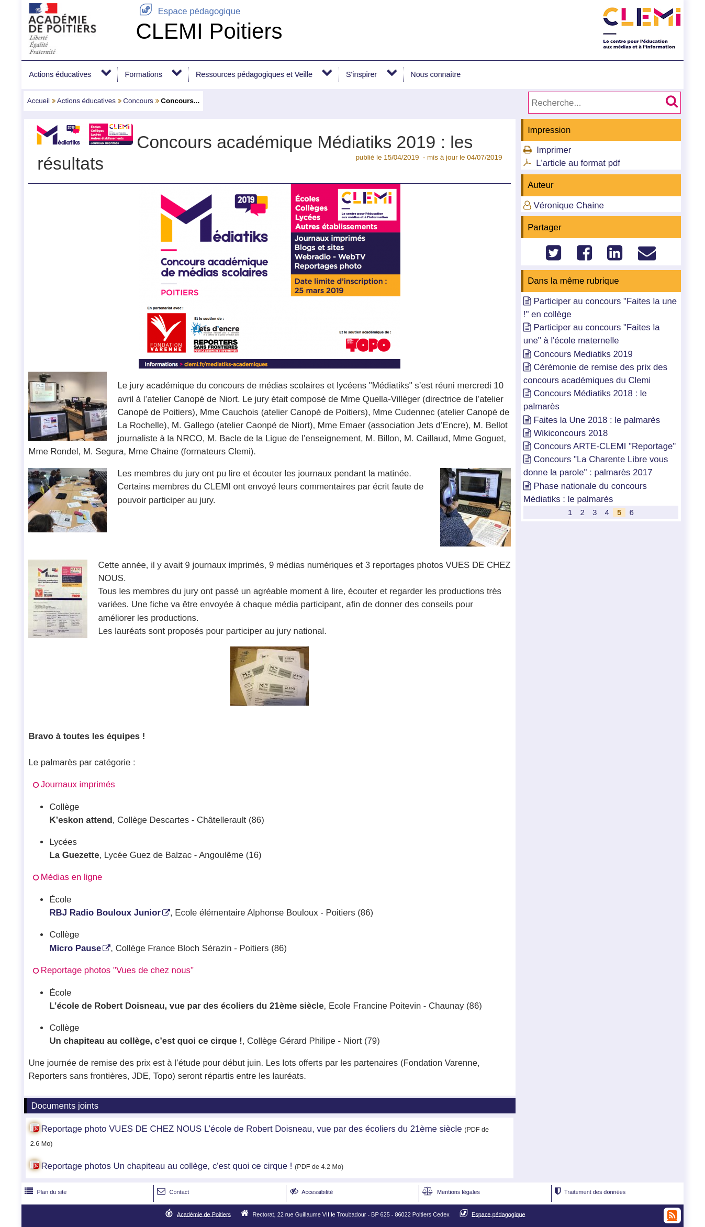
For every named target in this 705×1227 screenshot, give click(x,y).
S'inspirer (361, 74)
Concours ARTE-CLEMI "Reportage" (604, 446)
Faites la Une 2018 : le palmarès (596, 420)
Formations (143, 74)
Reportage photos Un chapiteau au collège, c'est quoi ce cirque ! (166, 1166)
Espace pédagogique (188, 11)
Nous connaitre (435, 74)
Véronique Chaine (568, 205)
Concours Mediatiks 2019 (582, 354)
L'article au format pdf (578, 163)
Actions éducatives (60, 74)
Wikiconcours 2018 (570, 433)
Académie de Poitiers (204, 1214)
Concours (138, 101)
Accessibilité (310, 1192)
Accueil (38, 101)
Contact (172, 1192)
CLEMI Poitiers (209, 31)
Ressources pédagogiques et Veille (254, 74)
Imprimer (553, 150)
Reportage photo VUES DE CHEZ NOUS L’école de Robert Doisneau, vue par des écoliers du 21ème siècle (251, 1129)
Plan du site (44, 1192)
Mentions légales (450, 1192)
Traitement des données (589, 1192)
